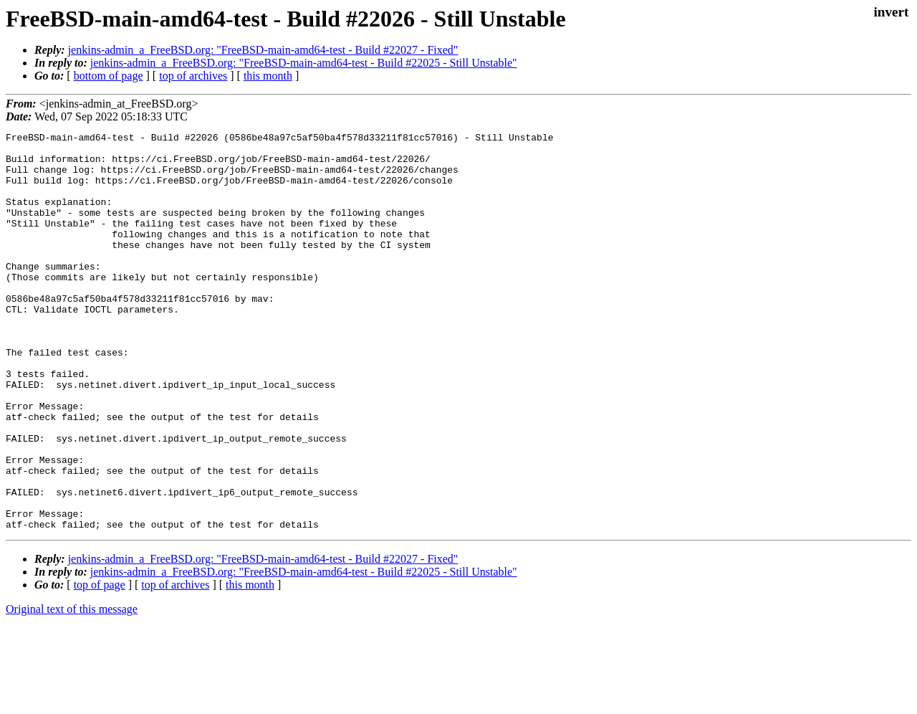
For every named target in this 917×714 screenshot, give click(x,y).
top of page (99, 664)
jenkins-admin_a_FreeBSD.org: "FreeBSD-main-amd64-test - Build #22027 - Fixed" (263, 50)
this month (268, 76)
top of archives (193, 76)
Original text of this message (72, 688)
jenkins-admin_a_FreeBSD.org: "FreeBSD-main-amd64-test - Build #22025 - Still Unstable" (303, 63)
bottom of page (108, 76)
